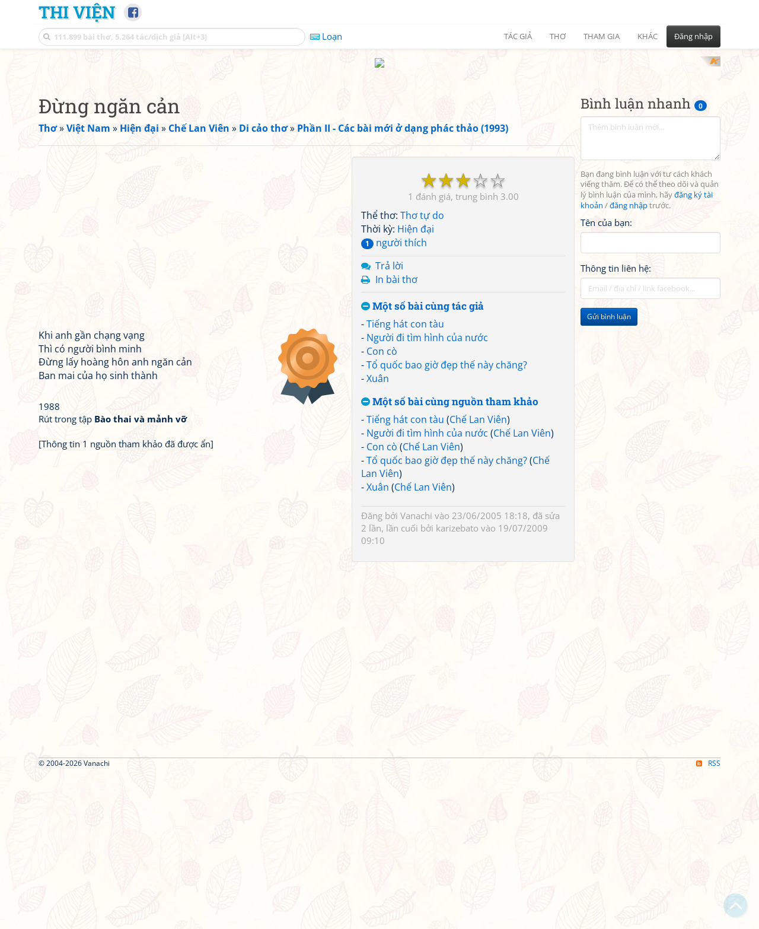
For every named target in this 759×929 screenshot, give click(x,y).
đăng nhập (629, 361)
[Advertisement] (379, 139)
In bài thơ (396, 434)
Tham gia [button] (601, 36)
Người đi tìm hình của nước (427, 492)
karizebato (457, 683)
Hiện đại (415, 384)
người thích (394, 397)
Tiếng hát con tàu (405, 479)
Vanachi (416, 671)
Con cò (381, 506)
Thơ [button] (558, 36)
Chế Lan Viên (478, 574)
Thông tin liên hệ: (616, 423)
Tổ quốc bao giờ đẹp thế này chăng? (446, 519)
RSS (708, 919)
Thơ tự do (422, 370)
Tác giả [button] (518, 36)
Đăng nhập (693, 36)
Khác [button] (647, 36)
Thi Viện (77, 12)
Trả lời (389, 420)
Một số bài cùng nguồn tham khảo (449, 557)
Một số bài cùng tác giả (422, 461)
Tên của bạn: (606, 377)
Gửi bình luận (609, 472)
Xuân (377, 533)
